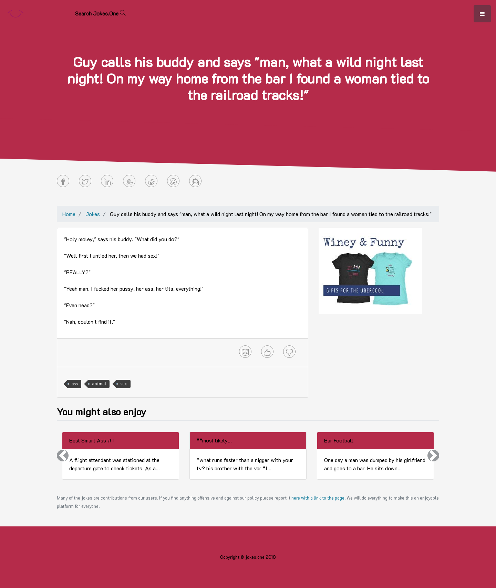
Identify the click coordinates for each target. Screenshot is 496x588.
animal (99, 384)
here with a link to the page (317, 498)
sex (124, 384)
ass (75, 384)
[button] (63, 456)
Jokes (92, 213)
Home (68, 213)
